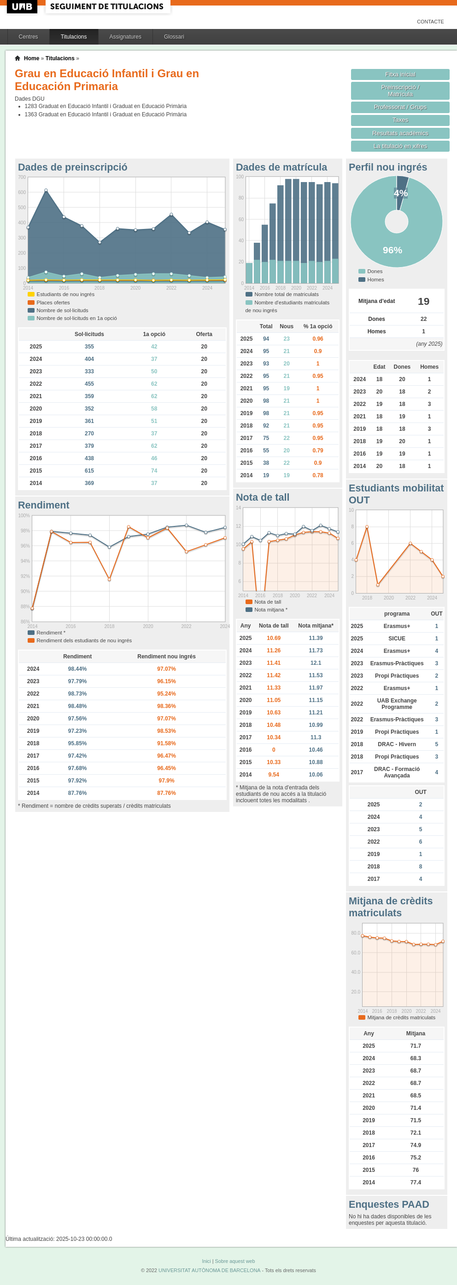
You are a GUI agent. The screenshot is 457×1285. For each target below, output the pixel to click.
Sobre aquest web (235, 1261)
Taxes (401, 119)
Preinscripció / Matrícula (400, 90)
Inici (206, 1261)
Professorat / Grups (400, 106)
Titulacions (74, 37)
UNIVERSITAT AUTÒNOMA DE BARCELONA (209, 1270)
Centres (28, 37)
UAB (23, 6)
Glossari (174, 37)
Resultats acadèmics (400, 133)
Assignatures (125, 37)
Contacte (430, 21)
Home (31, 58)
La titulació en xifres (401, 146)
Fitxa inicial (400, 74)
